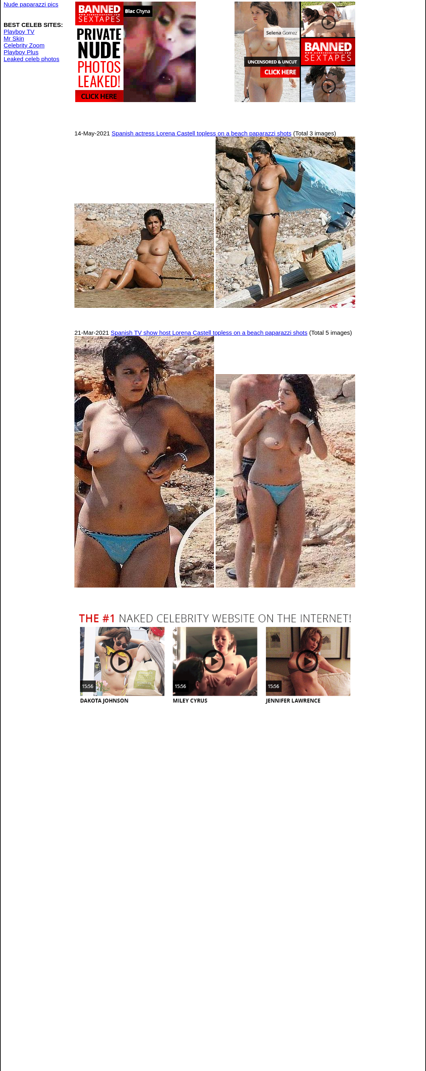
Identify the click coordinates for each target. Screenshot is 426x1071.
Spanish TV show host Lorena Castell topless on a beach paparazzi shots (209, 332)
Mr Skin (14, 38)
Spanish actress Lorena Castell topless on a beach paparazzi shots (202, 133)
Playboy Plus (21, 52)
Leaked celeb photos (31, 58)
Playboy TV (19, 31)
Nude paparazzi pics (31, 4)
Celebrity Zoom (24, 45)
